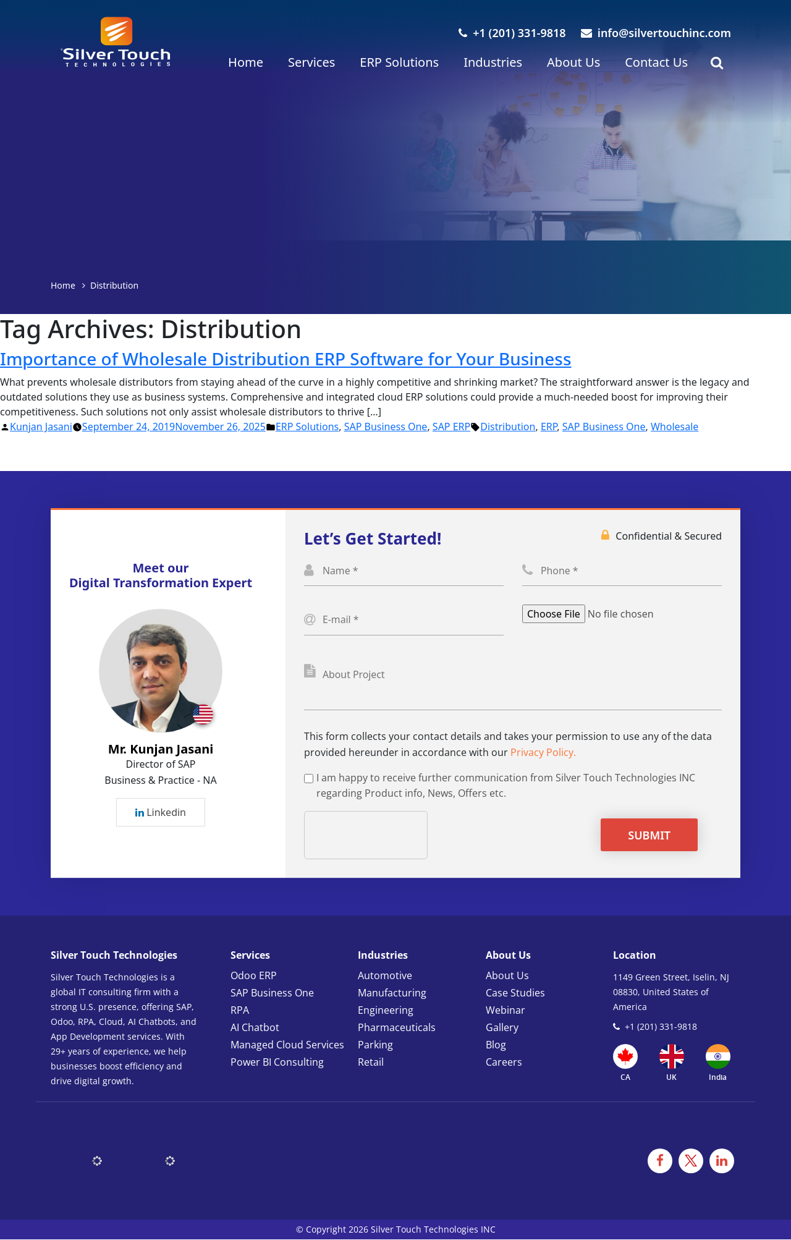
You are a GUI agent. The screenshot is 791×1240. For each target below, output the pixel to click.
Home (245, 62)
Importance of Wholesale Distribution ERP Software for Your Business (286, 358)
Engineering (385, 1010)
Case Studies (515, 993)
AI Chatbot (255, 1028)
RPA (240, 1010)
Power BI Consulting (277, 1062)
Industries (492, 62)
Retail (371, 1062)
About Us (573, 62)
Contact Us (656, 62)
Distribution (507, 426)
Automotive (385, 976)
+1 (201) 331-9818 (512, 32)
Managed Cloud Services (287, 1045)
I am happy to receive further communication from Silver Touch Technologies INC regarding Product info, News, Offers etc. (505, 786)
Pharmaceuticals (397, 1028)
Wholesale (674, 426)
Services (311, 62)
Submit (649, 835)
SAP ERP (451, 426)
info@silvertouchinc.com (656, 32)
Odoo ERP (254, 976)
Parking (375, 1045)
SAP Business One (386, 426)
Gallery (502, 1028)
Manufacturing (392, 993)
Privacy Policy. (543, 753)
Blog (496, 1045)
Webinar (505, 1010)
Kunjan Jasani (41, 426)
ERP (549, 426)
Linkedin (160, 813)
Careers (504, 1062)
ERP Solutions (399, 62)
